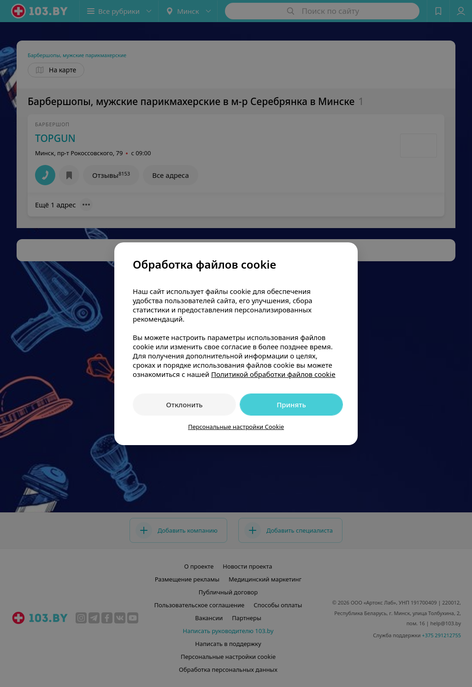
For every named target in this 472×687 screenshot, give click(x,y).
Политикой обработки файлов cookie (273, 374)
